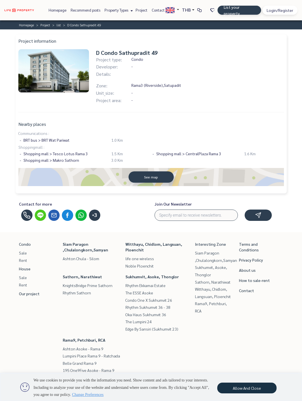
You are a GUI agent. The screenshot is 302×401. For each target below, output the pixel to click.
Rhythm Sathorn (77, 292)
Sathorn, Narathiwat (82, 276)
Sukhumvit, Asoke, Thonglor (152, 276)
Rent (23, 260)
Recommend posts (85, 10)
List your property (232, 10)
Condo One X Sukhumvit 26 (148, 300)
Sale (23, 252)
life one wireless (139, 258)
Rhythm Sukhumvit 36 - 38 (147, 307)
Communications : (33, 133)
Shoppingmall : (31, 147)
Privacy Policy (251, 259)
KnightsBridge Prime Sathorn (87, 285)
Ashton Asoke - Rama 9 (83, 348)
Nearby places (32, 124)
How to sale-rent (254, 280)
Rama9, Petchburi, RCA (84, 339)
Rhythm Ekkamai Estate (145, 285)
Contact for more (35, 203)
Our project (29, 293)
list (59, 25)
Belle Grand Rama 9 (80, 363)
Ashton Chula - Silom (81, 258)
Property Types (118, 10)
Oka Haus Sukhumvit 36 (145, 314)
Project (141, 10)
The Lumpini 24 (138, 321)
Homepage (57, 10)
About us (247, 270)
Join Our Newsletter (173, 203)
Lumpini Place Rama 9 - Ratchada (91, 355)
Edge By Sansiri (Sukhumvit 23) (151, 328)
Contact (158, 10)
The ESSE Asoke (139, 292)
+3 (94, 215)
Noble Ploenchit (139, 265)
